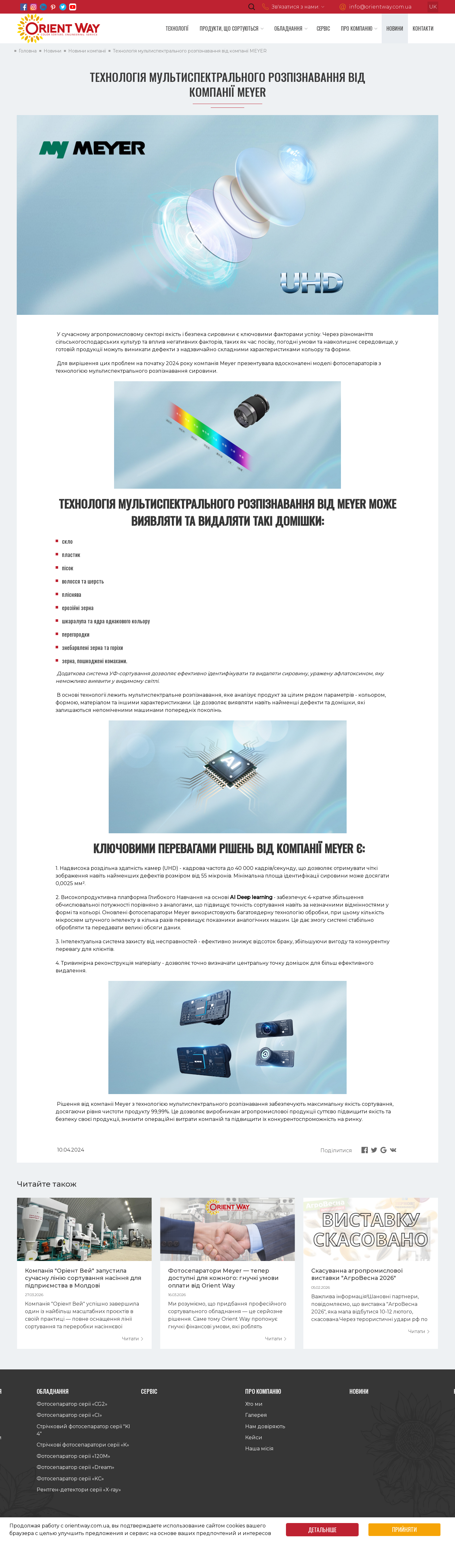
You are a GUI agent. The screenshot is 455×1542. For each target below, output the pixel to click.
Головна (33, 51)
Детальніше (322, 1530)
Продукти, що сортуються (229, 28)
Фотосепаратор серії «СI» (69, 1419)
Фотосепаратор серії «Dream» (75, 1471)
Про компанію (356, 28)
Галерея (256, 1419)
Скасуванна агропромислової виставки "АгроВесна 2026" (357, 1274)
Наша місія (259, 1452)
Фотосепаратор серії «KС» (70, 1482)
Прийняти (404, 1529)
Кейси (253, 1441)
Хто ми (254, 1407)
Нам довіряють (265, 1430)
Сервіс (323, 28)
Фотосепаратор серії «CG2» (72, 1407)
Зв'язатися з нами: (295, 7)
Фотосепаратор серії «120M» (73, 1459)
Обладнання (288, 28)
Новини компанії (92, 51)
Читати (133, 1339)
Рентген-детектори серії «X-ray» (79, 1493)
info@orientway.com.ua (380, 7)
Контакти (423, 28)
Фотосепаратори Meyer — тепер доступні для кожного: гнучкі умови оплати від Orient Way (223, 1278)
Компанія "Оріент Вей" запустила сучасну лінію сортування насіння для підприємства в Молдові (83, 1278)
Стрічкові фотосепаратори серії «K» (83, 1448)
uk (433, 7)
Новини (394, 28)
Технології (177, 28)
